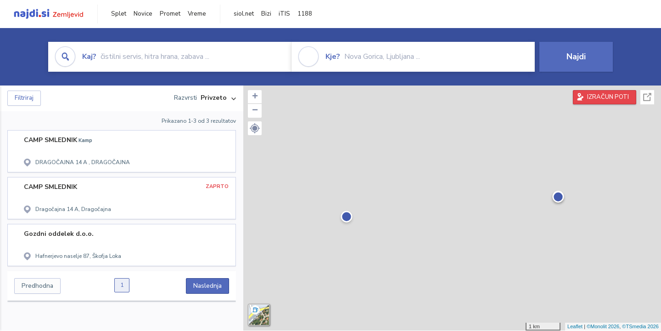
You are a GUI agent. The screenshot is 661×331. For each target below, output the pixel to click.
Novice (143, 14)
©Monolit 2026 (603, 326)
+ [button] (255, 97)
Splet (118, 14)
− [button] (255, 111)
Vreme (197, 14)
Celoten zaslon (647, 97)
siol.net (244, 14)
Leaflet (575, 326)
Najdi (576, 56)
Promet (170, 14)
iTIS (284, 14)
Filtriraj (24, 98)
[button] (255, 128)
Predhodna (37, 285)
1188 (304, 14)
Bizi (266, 14)
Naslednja (207, 285)
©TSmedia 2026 (640, 326)
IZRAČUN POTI (608, 97)
